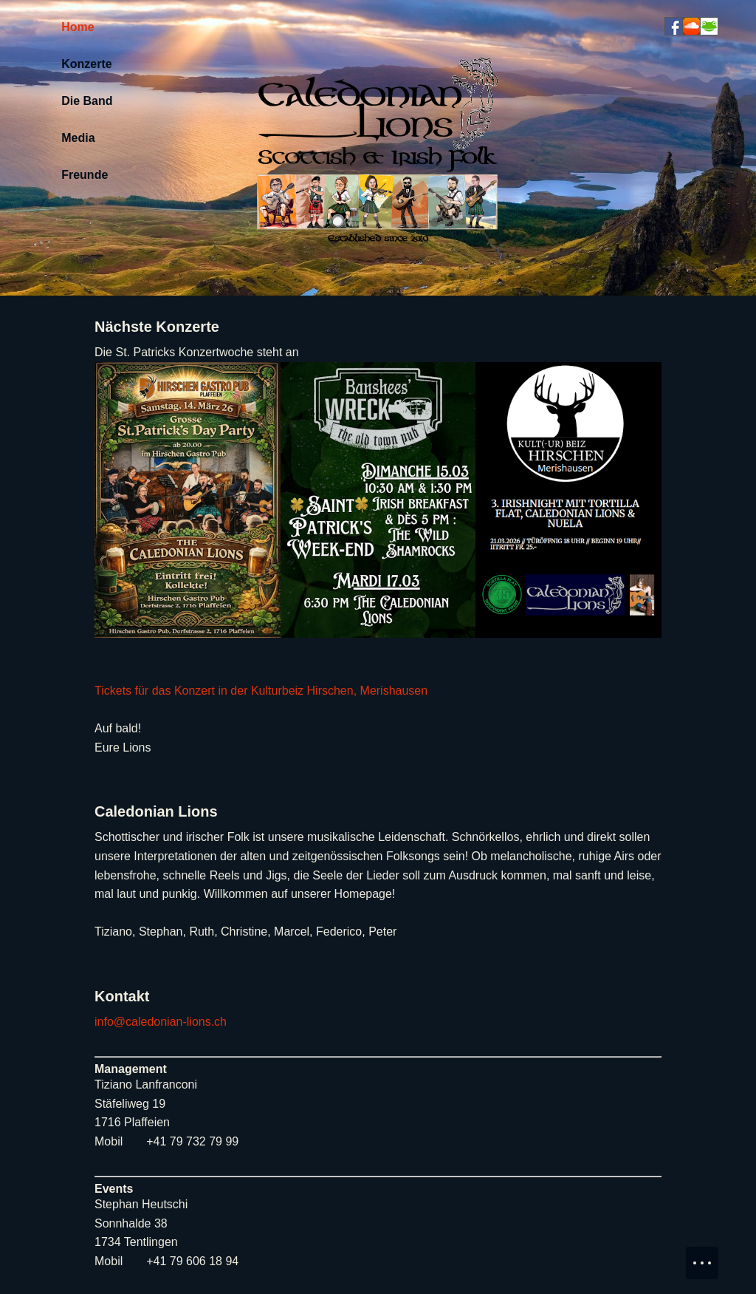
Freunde (84, 174)
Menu (709, 1255)
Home (77, 27)
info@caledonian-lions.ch (160, 1021)
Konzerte (86, 64)
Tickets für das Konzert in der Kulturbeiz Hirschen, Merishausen (260, 690)
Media (77, 138)
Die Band (86, 101)
